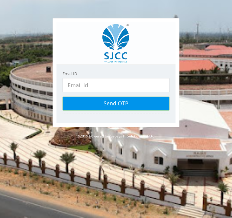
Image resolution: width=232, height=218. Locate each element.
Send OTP (116, 103)
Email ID (70, 73)
